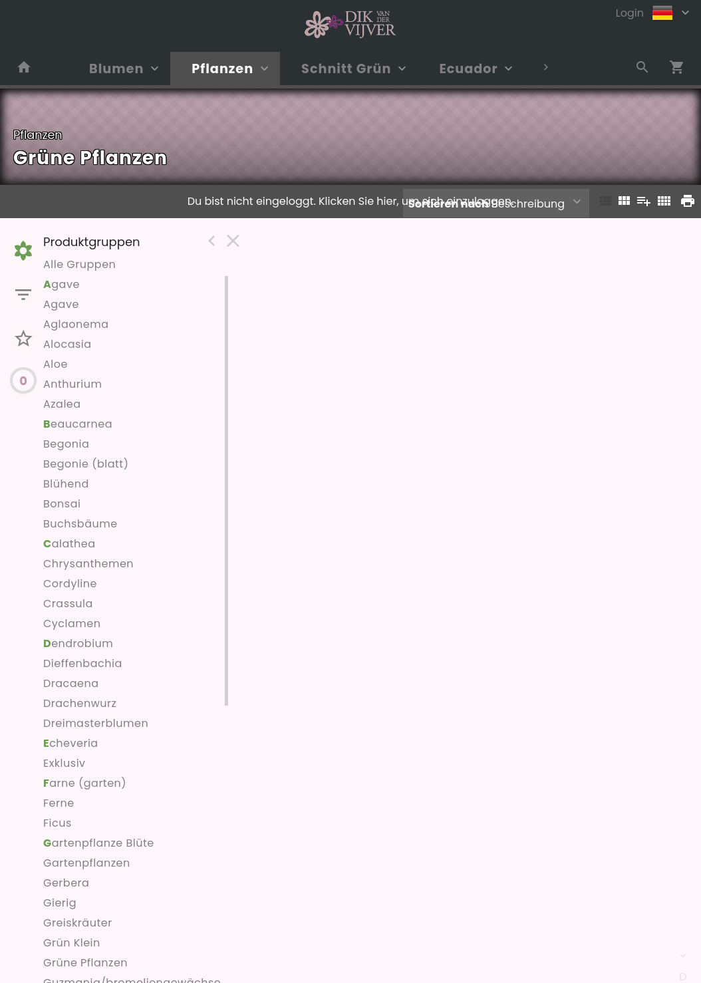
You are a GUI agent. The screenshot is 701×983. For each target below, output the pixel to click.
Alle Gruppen (79, 264)
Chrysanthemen (88, 563)
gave (61, 284)
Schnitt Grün (346, 69)
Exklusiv (64, 763)
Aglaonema (76, 324)
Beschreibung (486, 203)
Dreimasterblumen (95, 723)
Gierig (59, 903)
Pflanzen (222, 69)
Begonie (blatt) (85, 464)
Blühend (66, 484)
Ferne (58, 803)
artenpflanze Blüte (98, 843)
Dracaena (71, 683)
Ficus (57, 823)
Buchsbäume (80, 523)
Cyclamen (71, 623)
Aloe (55, 364)
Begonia (66, 444)
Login (630, 13)
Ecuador (468, 69)
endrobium (78, 643)
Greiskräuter (77, 922)
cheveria (70, 743)
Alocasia (67, 344)
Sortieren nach (448, 203)
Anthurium (72, 384)
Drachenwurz (79, 703)
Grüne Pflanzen (85, 962)
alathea (69, 543)
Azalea (62, 404)
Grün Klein (71, 942)
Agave (61, 304)
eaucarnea (77, 424)
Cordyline (70, 583)
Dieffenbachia (82, 663)
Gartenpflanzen (86, 863)
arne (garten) (84, 783)
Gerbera (66, 883)
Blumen (116, 69)
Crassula (68, 603)
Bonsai (61, 503)
